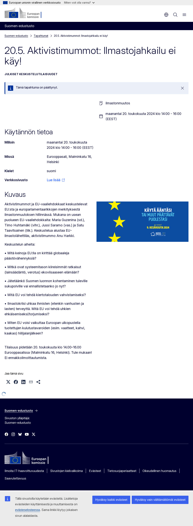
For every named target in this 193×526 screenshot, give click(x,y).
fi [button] (166, 14)
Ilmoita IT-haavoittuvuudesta (24, 471)
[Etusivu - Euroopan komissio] (27, 13)
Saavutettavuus (15, 478)
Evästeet (95, 471)
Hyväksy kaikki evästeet (111, 499)
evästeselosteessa (27, 509)
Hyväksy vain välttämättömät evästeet (160, 499)
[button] (8, 382)
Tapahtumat (41, 35)
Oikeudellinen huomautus (159, 471)
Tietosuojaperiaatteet (121, 471)
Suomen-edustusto (16, 35)
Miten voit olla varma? (79, 2)
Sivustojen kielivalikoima (66, 471)
